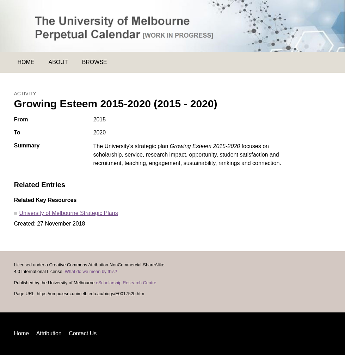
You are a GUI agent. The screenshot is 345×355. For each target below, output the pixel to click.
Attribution (49, 333)
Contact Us (83, 333)
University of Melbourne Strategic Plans (68, 213)
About (58, 62)
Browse (94, 62)
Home (26, 62)
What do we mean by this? (91, 271)
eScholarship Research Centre (126, 282)
